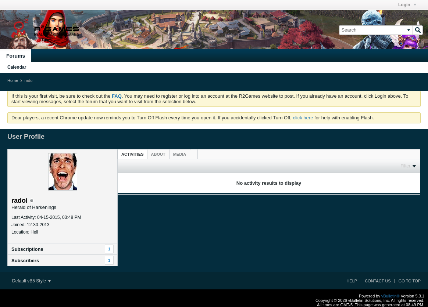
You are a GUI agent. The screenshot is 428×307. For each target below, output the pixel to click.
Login (407, 4)
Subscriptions (27, 249)
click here (303, 117)
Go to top (410, 281)
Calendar (16, 67)
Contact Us (378, 281)
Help (351, 281)
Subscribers (25, 260)
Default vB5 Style (31, 280)
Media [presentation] (179, 154)
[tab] (132, 154)
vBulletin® (390, 296)
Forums (15, 56)
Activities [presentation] (132, 154)
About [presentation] (158, 154)
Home (12, 80)
